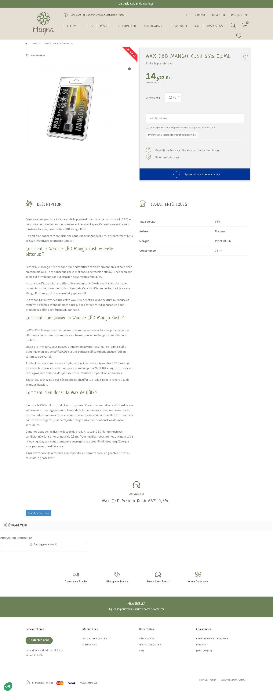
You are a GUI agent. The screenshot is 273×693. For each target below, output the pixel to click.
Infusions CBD (126, 26)
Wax (197, 26)
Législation (147, 638)
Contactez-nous (39, 640)
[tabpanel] (80, 108)
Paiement (202, 644)
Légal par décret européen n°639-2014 (195, 174)
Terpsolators (153, 26)
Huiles (88, 26)
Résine (104, 26)
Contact (200, 15)
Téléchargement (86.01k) (43, 544)
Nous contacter (150, 644)
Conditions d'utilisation (233, 680)
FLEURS (71, 26)
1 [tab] (129, 68)
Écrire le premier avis (159, 63)
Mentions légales (208, 680)
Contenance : (154, 97)
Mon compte (204, 650)
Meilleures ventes (94, 638)
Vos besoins (215, 26)
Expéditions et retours (212, 638)
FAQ (141, 650)
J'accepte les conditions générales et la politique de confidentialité (183, 127)
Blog (186, 15)
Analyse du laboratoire (16, 538)
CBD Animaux (178, 26)
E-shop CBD (89, 644)
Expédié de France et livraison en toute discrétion (187, 150)
